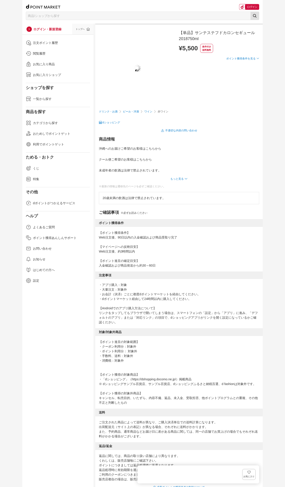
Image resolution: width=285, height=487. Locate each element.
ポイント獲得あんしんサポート (51, 237)
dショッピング (111, 122)
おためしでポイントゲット (48, 133)
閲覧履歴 (35, 53)
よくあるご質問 (40, 227)
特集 (32, 179)
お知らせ (35, 259)
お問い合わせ (39, 248)
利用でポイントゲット (45, 144)
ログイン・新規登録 (47, 29)
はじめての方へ (40, 270)
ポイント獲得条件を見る (241, 74)
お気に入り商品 (40, 64)
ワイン (148, 111)
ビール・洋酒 (131, 111)
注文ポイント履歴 (42, 42)
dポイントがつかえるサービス (50, 203)
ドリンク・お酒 (108, 111)
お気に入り (252, 66)
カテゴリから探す (42, 123)
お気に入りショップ (43, 74)
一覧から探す (39, 99)
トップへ (80, 29)
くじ (32, 168)
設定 (32, 280)
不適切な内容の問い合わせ (181, 130)
